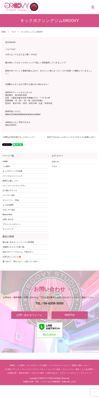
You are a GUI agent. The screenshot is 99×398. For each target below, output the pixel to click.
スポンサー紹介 (9, 210)
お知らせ (55, 161)
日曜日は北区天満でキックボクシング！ (19, 137)
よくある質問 (8, 205)
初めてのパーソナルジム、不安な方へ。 (19, 252)
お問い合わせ (8, 219)
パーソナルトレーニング (12, 176)
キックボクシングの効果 (12, 171)
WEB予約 (69, 315)
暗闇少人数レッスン (11, 181)
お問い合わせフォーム (29, 315)
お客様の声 (11, 373)
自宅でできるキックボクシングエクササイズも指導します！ (71, 137)
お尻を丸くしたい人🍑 (12, 257)
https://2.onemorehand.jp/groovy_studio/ (23, 114)
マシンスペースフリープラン (14, 186)
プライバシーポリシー (12, 224)
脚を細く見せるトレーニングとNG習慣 (18, 242)
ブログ (13, 32)
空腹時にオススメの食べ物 (13, 247)
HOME (3, 32)
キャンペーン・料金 (11, 200)
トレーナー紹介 (9, 195)
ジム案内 (6, 166)
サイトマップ (8, 229)
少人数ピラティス (10, 190)
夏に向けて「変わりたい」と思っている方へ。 (21, 261)
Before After (7, 215)
